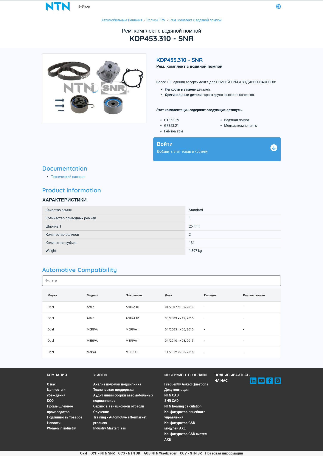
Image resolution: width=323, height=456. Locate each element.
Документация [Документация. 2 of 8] (176, 390)
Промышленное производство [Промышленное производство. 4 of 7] (60, 409)
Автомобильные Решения (122, 20)
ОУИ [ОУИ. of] (83, 453)
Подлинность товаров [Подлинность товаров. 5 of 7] (64, 417)
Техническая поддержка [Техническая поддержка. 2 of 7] (113, 390)
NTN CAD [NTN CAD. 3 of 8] (171, 395)
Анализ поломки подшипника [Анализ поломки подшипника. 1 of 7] (117, 384)
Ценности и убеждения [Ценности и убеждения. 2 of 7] (56, 392)
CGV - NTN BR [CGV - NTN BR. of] (191, 453)
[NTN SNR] (57, 6)
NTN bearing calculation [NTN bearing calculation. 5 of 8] (183, 406)
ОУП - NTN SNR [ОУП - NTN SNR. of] (102, 453)
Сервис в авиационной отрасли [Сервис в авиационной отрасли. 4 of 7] (118, 406)
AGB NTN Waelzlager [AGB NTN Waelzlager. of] (160, 453)
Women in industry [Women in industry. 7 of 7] (61, 428)
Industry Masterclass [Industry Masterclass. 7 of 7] (109, 428)
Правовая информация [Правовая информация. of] (224, 453)
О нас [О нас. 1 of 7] (51, 384)
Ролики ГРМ (156, 20)
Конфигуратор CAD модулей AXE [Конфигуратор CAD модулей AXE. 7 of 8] (179, 426)
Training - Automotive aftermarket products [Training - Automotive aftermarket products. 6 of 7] (119, 420)
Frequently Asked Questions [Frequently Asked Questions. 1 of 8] (186, 384)
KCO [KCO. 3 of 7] (50, 401)
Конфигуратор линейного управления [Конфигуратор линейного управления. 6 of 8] (184, 415)
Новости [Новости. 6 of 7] (54, 423)
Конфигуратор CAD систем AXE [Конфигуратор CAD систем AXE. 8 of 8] (185, 437)
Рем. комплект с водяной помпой (195, 20)
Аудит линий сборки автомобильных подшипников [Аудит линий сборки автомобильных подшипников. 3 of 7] (123, 398)
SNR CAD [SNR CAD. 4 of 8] (171, 401)
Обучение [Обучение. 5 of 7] (101, 412)
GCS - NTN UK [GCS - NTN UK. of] (129, 453)
